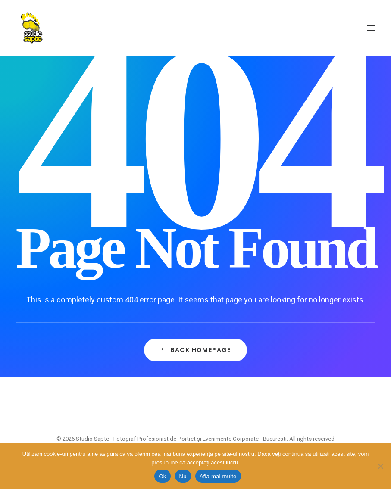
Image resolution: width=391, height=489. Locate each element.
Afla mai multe (218, 476)
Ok (162, 476)
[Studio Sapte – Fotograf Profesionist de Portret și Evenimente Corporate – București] (32, 28)
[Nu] (380, 466)
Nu (183, 476)
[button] (371, 28)
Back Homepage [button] (195, 350)
